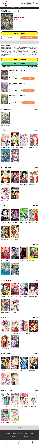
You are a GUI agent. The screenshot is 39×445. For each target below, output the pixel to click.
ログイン (23, 3)
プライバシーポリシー (30, 433)
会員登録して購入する (19, 33)
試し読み (10, 37)
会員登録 (29, 3)
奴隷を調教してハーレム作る (15, 7)
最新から (36, 66)
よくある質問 (7, 433)
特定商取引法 (20, 433)
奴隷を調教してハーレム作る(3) (17, 95)
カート (19, 443)
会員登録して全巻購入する (19, 59)
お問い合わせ (14, 436)
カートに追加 (29, 37)
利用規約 (14, 433)
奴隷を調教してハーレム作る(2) (17, 83)
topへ (20, 427)
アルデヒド (20, 16)
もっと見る (35, 109)
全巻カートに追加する (19, 64)
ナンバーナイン (21, 17)
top (2, 7)
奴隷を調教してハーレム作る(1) (17, 71)
